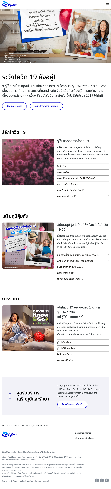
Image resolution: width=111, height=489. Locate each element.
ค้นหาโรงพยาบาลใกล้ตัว (72, 404)
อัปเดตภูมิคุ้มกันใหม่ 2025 (70, 267)
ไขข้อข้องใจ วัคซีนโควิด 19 (70, 279)
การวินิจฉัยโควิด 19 (66, 196)
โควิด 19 (61, 166)
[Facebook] (97, 480)
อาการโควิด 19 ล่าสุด (67, 184)
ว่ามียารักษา (64, 342)
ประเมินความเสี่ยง (14, 106)
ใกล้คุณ (65, 360)
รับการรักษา (64, 354)
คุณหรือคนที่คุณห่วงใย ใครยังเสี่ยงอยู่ (75, 261)
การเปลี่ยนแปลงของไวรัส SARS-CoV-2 (76, 178)
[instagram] (107, 480)
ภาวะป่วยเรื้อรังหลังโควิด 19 (70, 190)
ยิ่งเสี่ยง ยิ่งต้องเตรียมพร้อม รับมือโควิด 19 (78, 255)
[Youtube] (102, 480)
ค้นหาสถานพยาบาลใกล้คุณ (46, 106)
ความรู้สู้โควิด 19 (65, 273)
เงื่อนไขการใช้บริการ (83, 433)
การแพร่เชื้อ (63, 172)
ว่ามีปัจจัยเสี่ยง (66, 348)
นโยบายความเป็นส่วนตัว (84, 438)
